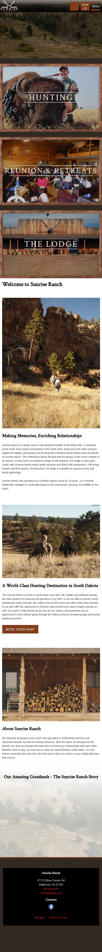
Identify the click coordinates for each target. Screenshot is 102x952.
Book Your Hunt (20, 629)
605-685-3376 (51, 888)
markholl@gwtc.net (51, 893)
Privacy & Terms (59, 917)
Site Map (39, 917)
